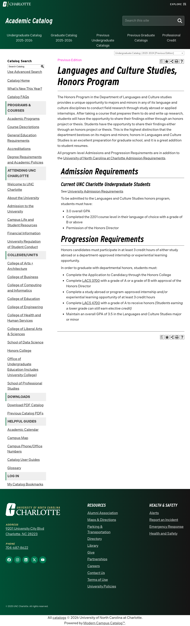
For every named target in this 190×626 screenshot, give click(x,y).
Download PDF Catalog (25, 405)
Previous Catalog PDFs (25, 413)
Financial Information (23, 233)
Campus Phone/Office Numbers (24, 449)
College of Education (23, 299)
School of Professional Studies (24, 386)
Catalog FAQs (18, 97)
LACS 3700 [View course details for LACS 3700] (91, 281)
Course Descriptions (23, 127)
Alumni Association (102, 513)
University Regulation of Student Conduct (24, 244)
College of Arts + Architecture (20, 266)
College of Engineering (25, 307)
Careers (93, 566)
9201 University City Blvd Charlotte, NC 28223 (25, 531)
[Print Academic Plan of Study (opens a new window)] (162, 61)
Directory (94, 539)
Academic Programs (23, 119)
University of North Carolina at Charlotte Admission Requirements (114, 158)
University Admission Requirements (95, 191)
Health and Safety (163, 533)
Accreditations (19, 149)
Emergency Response (166, 527)
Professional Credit (171, 37)
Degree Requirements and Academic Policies (25, 159)
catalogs (59, 618)
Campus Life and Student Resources (22, 222)
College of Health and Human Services (24, 318)
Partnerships (97, 559)
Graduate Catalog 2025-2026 (64, 37)
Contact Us (96, 573)
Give (91, 552)
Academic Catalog (29, 21)
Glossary (14, 468)
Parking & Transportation (98, 529)
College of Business (22, 277)
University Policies (101, 586)
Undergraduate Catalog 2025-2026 (24, 37)
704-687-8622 (17, 548)
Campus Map (17, 438)
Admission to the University (20, 208)
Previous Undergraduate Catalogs (103, 40)
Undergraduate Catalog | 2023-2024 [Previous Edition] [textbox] (144, 53)
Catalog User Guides (23, 460)
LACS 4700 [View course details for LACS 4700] (91, 303)
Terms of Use (97, 580)
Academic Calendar (23, 430)
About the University (23, 198)
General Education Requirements (21, 138)
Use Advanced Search (24, 72)
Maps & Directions (101, 520)
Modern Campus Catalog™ (104, 623)
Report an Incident (163, 520)
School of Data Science (25, 342)
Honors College (19, 351)
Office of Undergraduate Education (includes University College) (22, 367)
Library (92, 546)
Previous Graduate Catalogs (141, 37)
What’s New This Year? (24, 89)
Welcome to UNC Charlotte (20, 187)
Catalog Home (18, 81)
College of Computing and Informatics (24, 288)
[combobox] (149, 53)
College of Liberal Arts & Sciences (24, 331)
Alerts (154, 513)
